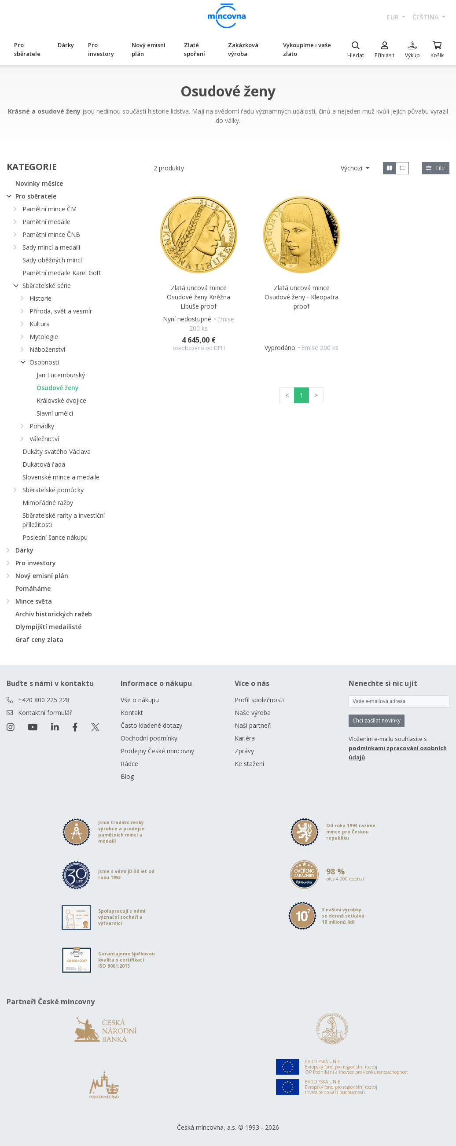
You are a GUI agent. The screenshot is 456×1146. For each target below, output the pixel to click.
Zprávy (244, 751)
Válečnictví (44, 439)
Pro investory (101, 49)
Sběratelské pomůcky (53, 490)
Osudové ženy (58, 387)
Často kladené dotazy (151, 725)
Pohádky (41, 426)
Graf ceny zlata (39, 639)
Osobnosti (44, 362)
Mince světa (33, 601)
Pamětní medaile (46, 221)
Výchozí (352, 168)
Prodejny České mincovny (157, 751)
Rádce (129, 763)
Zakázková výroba (243, 49)
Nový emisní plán (148, 49)
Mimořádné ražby (47, 502)
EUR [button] (394, 17)
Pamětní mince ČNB (51, 234)
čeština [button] (426, 17)
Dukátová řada (43, 464)
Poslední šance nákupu (55, 537)
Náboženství (47, 349)
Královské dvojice (61, 400)
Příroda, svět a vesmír (60, 311)
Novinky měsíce (39, 183)
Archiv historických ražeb (53, 614)
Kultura (39, 324)
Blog (127, 776)
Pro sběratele (27, 49)
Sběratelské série (46, 285)
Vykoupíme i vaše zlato (307, 49)
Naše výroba (253, 712)
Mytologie (43, 336)
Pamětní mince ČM (49, 209)
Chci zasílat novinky (377, 720)
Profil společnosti (259, 700)
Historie (40, 298)
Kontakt (132, 712)
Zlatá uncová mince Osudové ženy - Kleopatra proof (301, 297)
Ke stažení (249, 763)
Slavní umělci (55, 413)
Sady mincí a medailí (51, 247)
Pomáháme (33, 588)
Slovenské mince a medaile (60, 477)
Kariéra (245, 738)
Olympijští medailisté (48, 627)
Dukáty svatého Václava (56, 451)
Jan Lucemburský (61, 375)
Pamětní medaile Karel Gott (61, 273)
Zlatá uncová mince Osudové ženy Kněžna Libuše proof (198, 297)
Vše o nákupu (140, 700)
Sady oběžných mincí (52, 260)
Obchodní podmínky (149, 738)
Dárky (66, 45)
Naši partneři (253, 725)
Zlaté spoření (194, 49)
